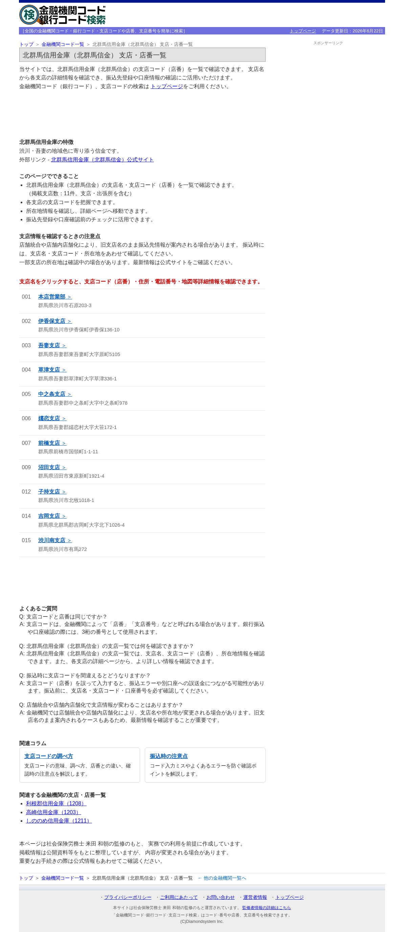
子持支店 (49, 492)
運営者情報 (255, 897)
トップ (26, 44)
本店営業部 (51, 297)
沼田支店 (49, 467)
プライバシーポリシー (128, 897)
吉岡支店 (49, 516)
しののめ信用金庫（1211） (59, 821)
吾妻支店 (49, 345)
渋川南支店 (51, 540)
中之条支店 (51, 394)
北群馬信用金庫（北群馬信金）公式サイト (102, 159)
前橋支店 (49, 443)
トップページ (303, 30)
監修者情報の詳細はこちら (266, 907)
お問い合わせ (220, 897)
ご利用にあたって (179, 897)
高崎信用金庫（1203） (54, 812)
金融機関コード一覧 (63, 44)
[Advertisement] (142, 114)
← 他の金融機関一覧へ (222, 878)
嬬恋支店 (49, 418)
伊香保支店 (51, 321)
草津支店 (49, 370)
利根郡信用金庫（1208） (56, 803)
